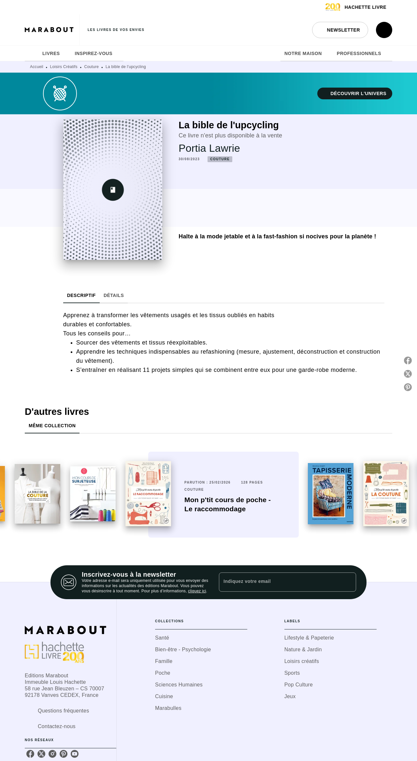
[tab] (31, 53)
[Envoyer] (348, 582)
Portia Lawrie (209, 148)
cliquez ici (197, 591)
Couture (91, 66)
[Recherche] (384, 30)
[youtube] (74, 753)
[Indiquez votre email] (279, 582)
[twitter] (41, 753)
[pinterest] (63, 753)
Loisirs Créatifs (64, 66)
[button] (340, 30)
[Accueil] (52, 29)
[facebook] (30, 753)
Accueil (36, 66)
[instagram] (52, 753)
